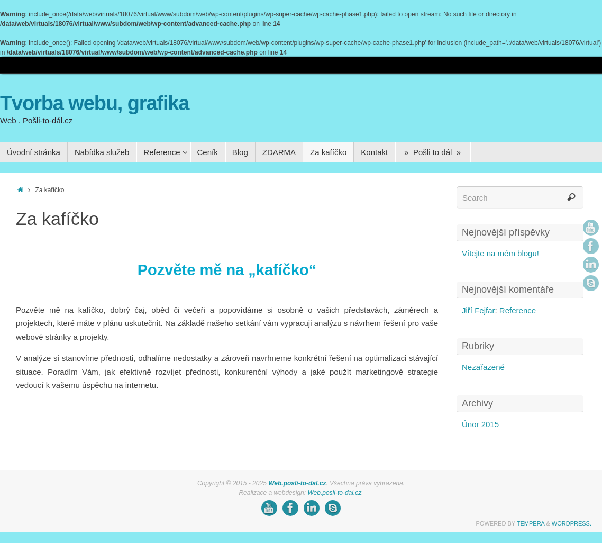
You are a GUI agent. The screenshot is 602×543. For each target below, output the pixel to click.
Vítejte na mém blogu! (500, 253)
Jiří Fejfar (478, 310)
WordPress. (571, 523)
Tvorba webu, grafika (94, 103)
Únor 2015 (480, 424)
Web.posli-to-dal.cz (297, 483)
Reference (517, 310)
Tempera (531, 523)
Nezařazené (483, 367)
